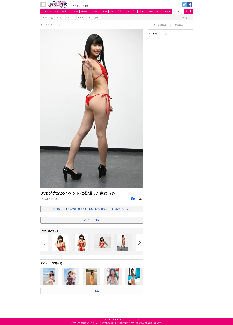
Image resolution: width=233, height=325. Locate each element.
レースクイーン (93, 17)
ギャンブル (130, 11)
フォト (167, 11)
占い (158, 11)
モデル (81, 17)
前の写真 (162, 25)
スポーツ (95, 11)
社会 (112, 11)
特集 (151, 11)
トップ (48, 11)
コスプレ (71, 17)
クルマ (142, 11)
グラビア (178, 11)
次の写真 (179, 25)
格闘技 (84, 11)
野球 (64, 11)
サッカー (74, 11)
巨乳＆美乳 (48, 17)
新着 (56, 11)
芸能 (120, 11)
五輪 (105, 11)
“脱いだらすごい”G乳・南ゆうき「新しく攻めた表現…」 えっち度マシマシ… (93, 209)
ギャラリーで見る (91, 220)
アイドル (60, 17)
